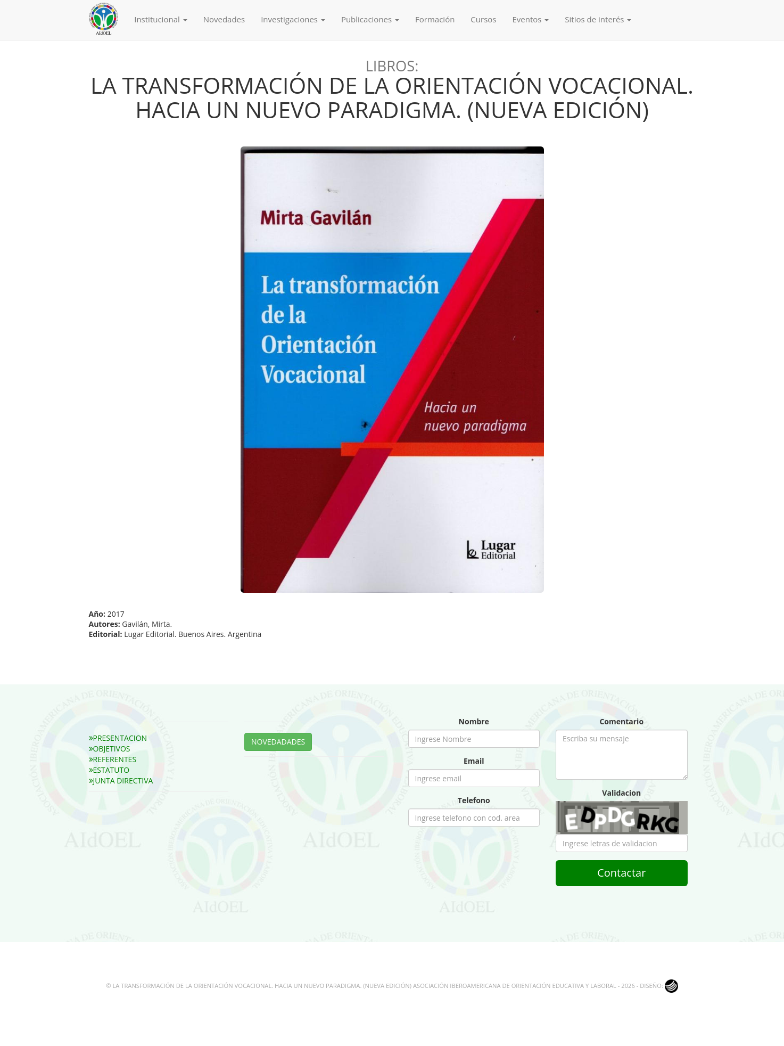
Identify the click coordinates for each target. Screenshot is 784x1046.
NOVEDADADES (278, 742)
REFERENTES (113, 759)
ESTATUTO (109, 770)
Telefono (474, 800)
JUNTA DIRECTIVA (121, 780)
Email (474, 761)
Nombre (474, 721)
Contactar (621, 872)
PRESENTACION (118, 738)
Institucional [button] (160, 19)
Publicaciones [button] (370, 19)
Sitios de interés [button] (598, 19)
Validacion (621, 793)
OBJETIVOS (109, 748)
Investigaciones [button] (293, 19)
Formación (435, 19)
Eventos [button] (530, 19)
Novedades (224, 19)
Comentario (621, 721)
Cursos (483, 19)
